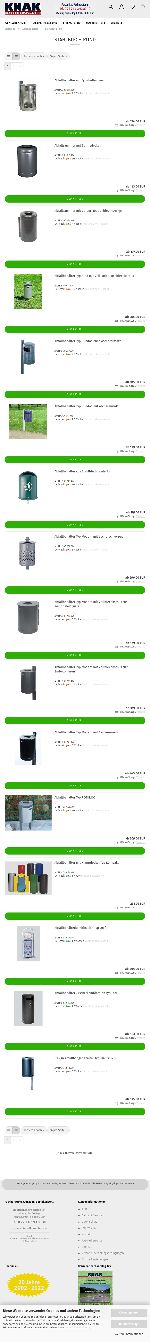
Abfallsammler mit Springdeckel (77, 145)
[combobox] (34, 56)
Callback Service (92, 1215)
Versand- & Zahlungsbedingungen (103, 1253)
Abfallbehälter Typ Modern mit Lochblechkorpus (88, 536)
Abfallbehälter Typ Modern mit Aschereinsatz (86, 732)
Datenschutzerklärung (78, 1327)
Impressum (89, 1228)
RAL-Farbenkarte (92, 1240)
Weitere (116, 22)
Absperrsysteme (45, 22)
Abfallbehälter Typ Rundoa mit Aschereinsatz (86, 406)
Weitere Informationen (129, 1334)
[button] (121, 7)
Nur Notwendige (129, 1324)
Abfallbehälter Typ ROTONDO (74, 797)
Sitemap (87, 1247)
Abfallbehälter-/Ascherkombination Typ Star (85, 993)
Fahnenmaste (95, 22)
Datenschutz (89, 1221)
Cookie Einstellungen (95, 1259)
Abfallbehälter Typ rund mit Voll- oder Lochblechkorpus (94, 276)
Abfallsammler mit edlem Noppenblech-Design (88, 211)
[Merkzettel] (132, 7)
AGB (84, 1209)
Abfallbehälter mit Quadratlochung (79, 80)
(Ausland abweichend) (97, 93)
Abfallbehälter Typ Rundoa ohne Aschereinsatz (87, 341)
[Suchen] (110, 7)
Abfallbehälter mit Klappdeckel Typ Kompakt (86, 862)
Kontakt (86, 1234)
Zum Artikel (75, 133)
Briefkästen (71, 22)
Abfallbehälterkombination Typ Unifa (80, 928)
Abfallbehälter (16, 22)
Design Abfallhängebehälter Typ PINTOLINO (85, 1058)
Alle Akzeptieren (129, 1312)
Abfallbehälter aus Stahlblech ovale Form (83, 471)
